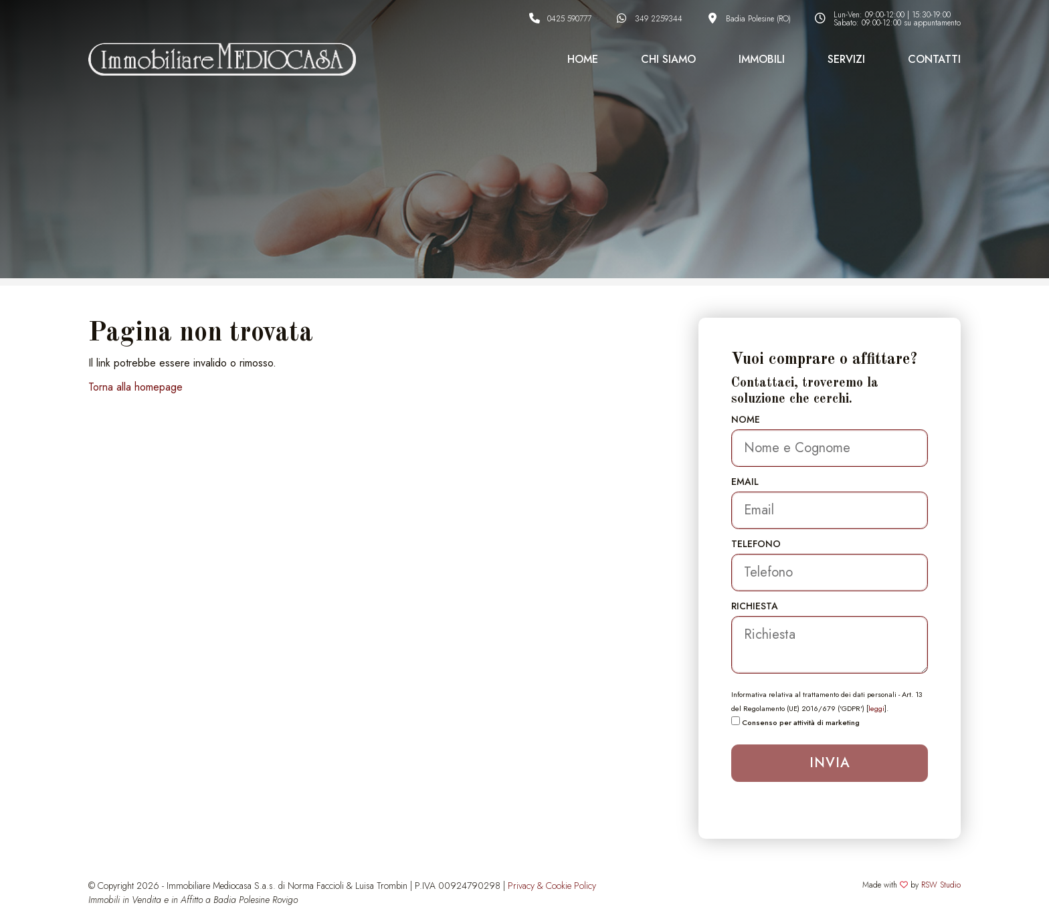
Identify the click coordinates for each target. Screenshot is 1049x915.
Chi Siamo (668, 59)
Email (745, 481)
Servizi (846, 59)
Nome (745, 419)
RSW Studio (941, 885)
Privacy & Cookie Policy (552, 885)
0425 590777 (569, 19)
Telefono (756, 543)
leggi (876, 708)
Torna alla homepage (135, 387)
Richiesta (754, 606)
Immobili (762, 59)
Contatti (934, 59)
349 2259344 (658, 19)
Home (582, 59)
